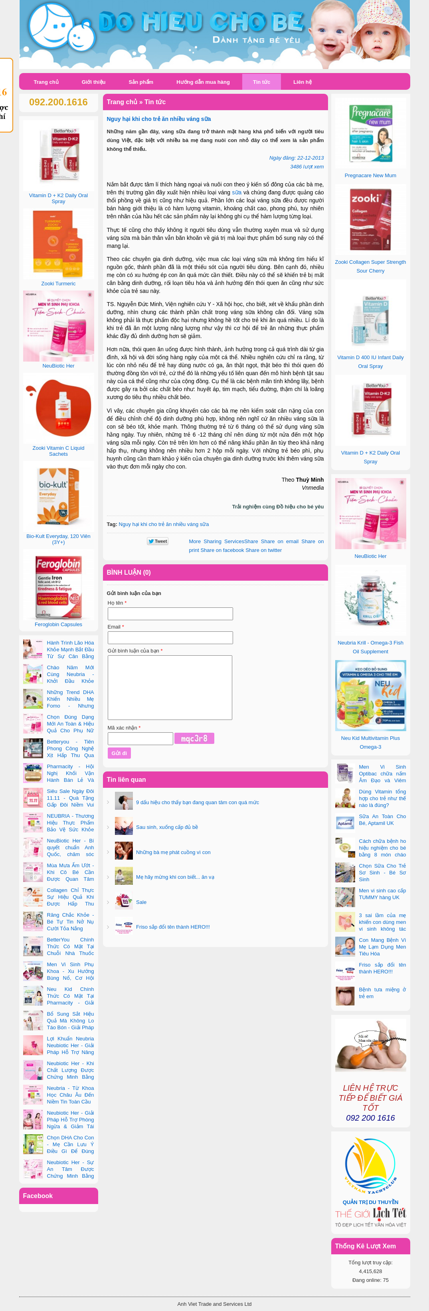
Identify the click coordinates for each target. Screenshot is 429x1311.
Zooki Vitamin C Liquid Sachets (59, 451)
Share (223, 541)
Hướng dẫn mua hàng (203, 82)
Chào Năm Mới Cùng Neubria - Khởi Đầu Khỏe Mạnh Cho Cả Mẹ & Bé (58, 681)
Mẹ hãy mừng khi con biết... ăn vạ (174, 877)
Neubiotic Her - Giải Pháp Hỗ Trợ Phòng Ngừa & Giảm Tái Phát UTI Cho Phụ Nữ (58, 1126)
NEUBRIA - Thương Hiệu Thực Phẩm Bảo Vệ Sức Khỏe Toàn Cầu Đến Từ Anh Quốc (58, 829)
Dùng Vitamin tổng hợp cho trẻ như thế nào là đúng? (382, 798)
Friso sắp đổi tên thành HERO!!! (172, 927)
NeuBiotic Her (370, 556)
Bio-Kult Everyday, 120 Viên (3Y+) (58, 539)
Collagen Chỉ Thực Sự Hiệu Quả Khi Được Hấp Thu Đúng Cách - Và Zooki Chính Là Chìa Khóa (58, 903)
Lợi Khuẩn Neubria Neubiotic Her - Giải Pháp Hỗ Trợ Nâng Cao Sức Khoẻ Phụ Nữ (58, 1052)
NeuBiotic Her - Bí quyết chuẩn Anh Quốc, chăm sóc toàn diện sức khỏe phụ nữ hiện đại (58, 854)
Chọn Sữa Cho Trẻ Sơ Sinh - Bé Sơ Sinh (382, 872)
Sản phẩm (141, 82)
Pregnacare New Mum (370, 175)
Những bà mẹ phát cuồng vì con (173, 852)
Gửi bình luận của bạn (135, 651)
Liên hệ (302, 82)
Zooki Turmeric (59, 284)
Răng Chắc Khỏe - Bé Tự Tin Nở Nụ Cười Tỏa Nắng (70, 921)
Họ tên (117, 603)
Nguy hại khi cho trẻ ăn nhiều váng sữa (164, 524)
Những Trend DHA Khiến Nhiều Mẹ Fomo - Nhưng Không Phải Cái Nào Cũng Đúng (58, 705)
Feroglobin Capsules (58, 624)
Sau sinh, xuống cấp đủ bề (166, 827)
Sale (141, 902)
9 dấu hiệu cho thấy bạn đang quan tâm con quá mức (197, 802)
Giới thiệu (94, 82)
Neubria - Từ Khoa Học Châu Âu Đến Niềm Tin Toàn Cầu (70, 1095)
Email (116, 627)
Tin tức (261, 82)
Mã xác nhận (124, 728)
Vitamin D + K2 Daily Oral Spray (58, 198)
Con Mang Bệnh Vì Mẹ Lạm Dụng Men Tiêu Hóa (382, 947)
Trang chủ (46, 82)
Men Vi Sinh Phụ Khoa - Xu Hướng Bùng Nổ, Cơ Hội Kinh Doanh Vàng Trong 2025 (58, 978)
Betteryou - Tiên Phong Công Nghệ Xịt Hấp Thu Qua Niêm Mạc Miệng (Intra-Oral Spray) (58, 755)
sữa (237, 192)
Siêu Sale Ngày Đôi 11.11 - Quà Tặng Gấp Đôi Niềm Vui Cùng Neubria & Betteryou (58, 804)
